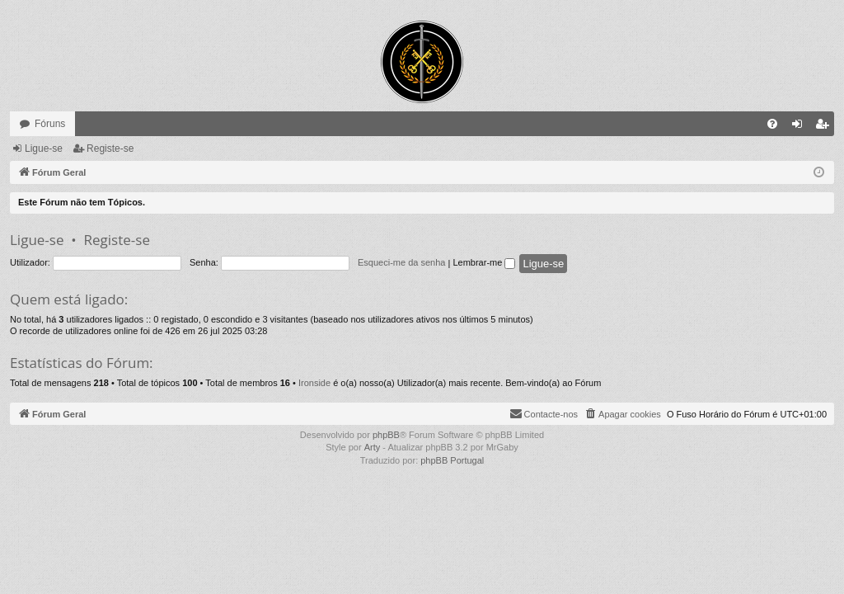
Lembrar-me (483, 262)
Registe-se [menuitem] (825, 127)
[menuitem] (772, 123)
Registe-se (110, 148)
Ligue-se (44, 148)
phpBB (386, 435)
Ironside (314, 383)
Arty (372, 447)
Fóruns (50, 124)
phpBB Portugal (452, 460)
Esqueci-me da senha (401, 262)
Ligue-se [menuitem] (800, 127)
